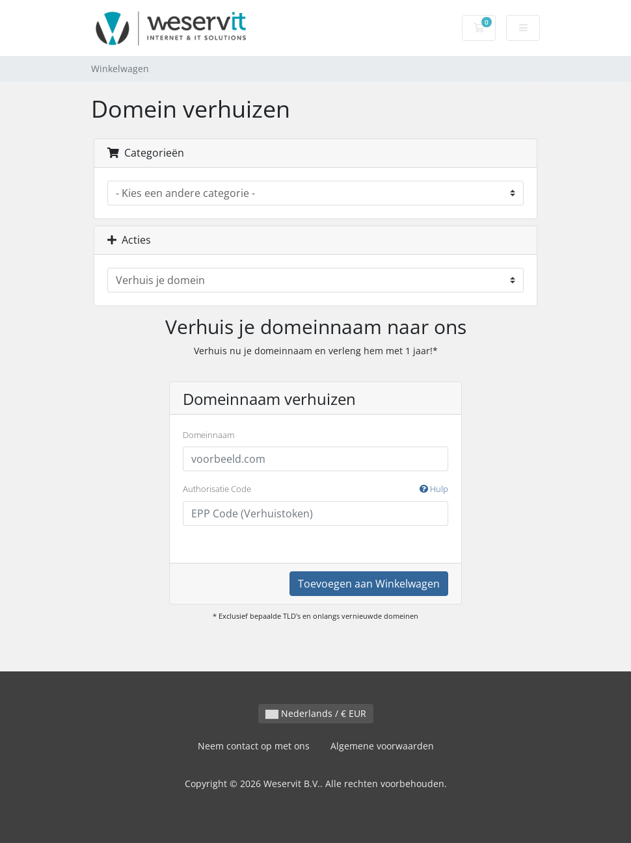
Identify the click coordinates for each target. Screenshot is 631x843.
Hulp (434, 489)
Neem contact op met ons (254, 746)
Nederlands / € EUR (315, 713)
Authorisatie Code (315, 489)
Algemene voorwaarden (382, 746)
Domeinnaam (208, 435)
